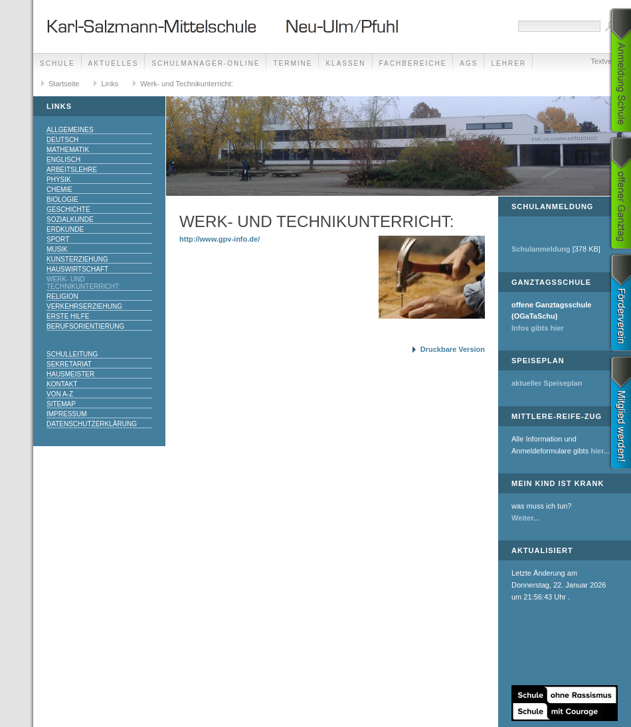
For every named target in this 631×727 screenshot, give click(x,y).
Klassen (345, 63)
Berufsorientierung (85, 326)
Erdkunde (65, 229)
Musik (57, 249)
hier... (600, 451)
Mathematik (67, 149)
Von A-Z (59, 394)
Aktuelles (113, 63)
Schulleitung (72, 354)
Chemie (59, 189)
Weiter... (525, 518)
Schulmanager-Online (205, 63)
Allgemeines (70, 129)
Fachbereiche (413, 63)
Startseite (63, 84)
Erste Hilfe (67, 316)
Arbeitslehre (71, 169)
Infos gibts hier (537, 328)
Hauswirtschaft (77, 269)
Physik (58, 179)
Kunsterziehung (77, 259)
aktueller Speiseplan (546, 383)
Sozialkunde (70, 219)
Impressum (66, 414)
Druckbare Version (452, 349)
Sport (57, 239)
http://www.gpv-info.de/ (219, 239)
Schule (57, 63)
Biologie (62, 199)
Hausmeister (70, 374)
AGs (469, 63)
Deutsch (62, 139)
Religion (62, 296)
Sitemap (61, 404)
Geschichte (68, 209)
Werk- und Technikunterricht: (186, 84)
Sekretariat (69, 364)
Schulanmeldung (541, 249)
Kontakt (61, 384)
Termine (292, 63)
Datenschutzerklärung (91, 424)
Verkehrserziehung (84, 306)
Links (109, 84)
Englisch (63, 159)
